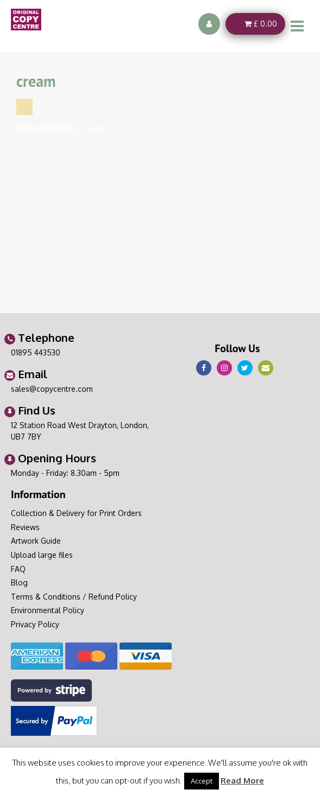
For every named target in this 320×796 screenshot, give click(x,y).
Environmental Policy (47, 610)
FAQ (18, 569)
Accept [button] (201, 780)
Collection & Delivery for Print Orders (76, 513)
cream (95, 127)
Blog (19, 582)
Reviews (25, 527)
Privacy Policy (35, 624)
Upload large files (42, 554)
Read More (242, 780)
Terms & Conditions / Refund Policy (74, 596)
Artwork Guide (36, 540)
